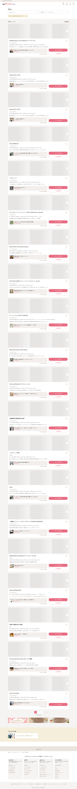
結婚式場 (23, 752)
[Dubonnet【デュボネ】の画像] (38, 65)
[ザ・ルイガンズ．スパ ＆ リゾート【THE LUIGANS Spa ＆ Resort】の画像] (38, 203)
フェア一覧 (58, 50)
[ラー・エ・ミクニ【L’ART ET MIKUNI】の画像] (38, 306)
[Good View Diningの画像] (38, 683)
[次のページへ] (44, 712)
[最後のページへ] (47, 712)
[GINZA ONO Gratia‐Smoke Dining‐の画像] (38, 340)
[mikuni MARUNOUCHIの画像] (38, 580)
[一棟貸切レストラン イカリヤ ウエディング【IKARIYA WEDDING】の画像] (38, 512)
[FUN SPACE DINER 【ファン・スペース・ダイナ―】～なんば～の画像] (38, 271)
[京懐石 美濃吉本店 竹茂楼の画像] (38, 615)
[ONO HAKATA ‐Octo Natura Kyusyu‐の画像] (38, 237)
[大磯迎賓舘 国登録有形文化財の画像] (38, 409)
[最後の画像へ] (67, 31)
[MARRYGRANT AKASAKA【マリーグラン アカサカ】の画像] (38, 546)
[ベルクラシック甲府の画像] (38, 443)
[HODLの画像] (38, 477)
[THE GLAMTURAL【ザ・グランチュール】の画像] (38, 374)
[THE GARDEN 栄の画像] (38, 134)
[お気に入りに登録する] (66, 41)
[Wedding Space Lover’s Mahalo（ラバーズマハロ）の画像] (38, 31)
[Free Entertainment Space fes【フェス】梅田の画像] (38, 649)
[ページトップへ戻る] (38, 748)
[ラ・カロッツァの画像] (38, 168)
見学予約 (58, 53)
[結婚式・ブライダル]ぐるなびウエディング (14, 752)
